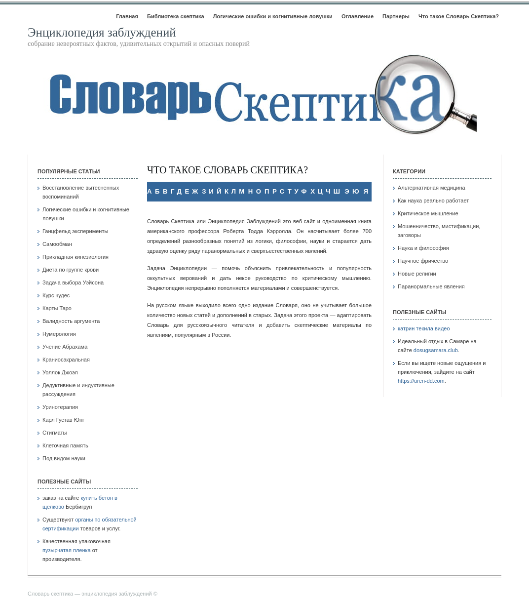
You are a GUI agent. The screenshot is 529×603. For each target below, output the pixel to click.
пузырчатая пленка (66, 550)
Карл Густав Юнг (63, 420)
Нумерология (59, 334)
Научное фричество (423, 261)
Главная (127, 16)
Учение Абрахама (64, 347)
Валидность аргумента (71, 321)
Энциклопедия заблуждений (102, 32)
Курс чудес (56, 295)
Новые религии (417, 274)
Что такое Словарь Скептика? (458, 16)
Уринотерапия (60, 407)
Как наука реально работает (433, 200)
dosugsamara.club (436, 350)
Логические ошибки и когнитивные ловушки (273, 16)
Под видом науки (63, 458)
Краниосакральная (66, 359)
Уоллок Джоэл (60, 372)
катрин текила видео (424, 328)
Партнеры (396, 16)
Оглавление (357, 16)
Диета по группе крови (70, 270)
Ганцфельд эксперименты (75, 231)
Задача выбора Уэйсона (73, 282)
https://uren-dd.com (421, 381)
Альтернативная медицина (431, 188)
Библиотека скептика (175, 16)
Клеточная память (65, 445)
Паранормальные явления (431, 286)
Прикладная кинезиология (75, 257)
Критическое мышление (428, 213)
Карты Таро (57, 308)
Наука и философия (423, 248)
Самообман (57, 244)
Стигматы (54, 433)
